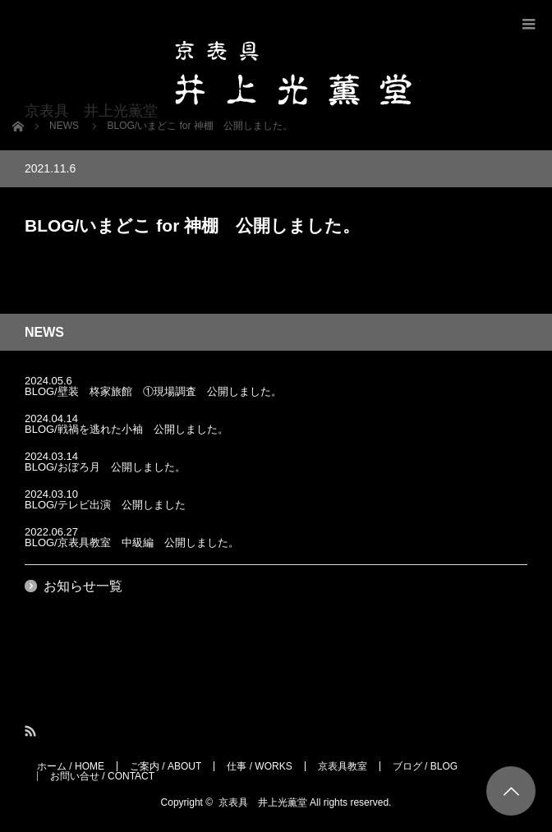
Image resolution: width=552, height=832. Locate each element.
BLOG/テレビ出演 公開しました (105, 504)
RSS (32, 731)
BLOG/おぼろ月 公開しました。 (105, 467)
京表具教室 (342, 766)
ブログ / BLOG (425, 766)
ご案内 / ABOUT (165, 766)
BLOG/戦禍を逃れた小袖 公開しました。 (126, 429)
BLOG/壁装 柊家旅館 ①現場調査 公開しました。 (153, 391)
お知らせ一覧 (83, 586)
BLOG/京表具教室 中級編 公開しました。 (132, 542)
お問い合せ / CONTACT (102, 776)
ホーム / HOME (70, 766)
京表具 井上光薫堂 (262, 802)
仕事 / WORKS (259, 766)
